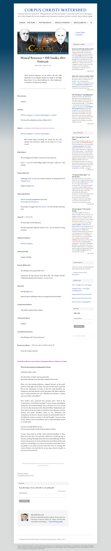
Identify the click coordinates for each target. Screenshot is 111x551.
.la (49, 75)
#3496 (31, 271)
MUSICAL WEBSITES (63, 22)
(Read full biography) (56, 521)
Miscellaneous (81, 22)
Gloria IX (30, 178)
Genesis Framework (51, 539)
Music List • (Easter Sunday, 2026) (81, 298)
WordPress (59, 539)
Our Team (32, 22)
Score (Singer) (27, 115)
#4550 (50, 120)
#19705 (88, 240)
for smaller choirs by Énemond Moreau (81, 224)
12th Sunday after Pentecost (30, 202)
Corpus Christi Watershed (55, 10)
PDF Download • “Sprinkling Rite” (81, 302)
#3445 (47, 227)
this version (42, 207)
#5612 (32, 186)
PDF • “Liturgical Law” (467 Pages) (81, 285)
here (32, 163)
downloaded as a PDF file (78, 168)
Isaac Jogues (43, 539)
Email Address (23, 493)
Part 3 (60, 163)
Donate (22, 23)
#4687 (30, 337)
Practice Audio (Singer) (42, 115)
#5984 (31, 222)
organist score (25, 181)
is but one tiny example (82, 108)
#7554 (31, 291)
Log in (63, 539)
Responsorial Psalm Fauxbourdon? (82, 294)
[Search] (91, 22)
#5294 (32, 158)
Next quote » (76, 274)
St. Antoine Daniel (47, 278)
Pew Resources (46, 22)
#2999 (42, 271)
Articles (26, 473)
